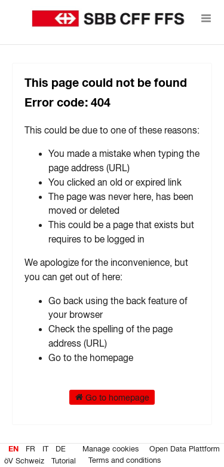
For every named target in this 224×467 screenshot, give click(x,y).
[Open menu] (206, 18)
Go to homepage (112, 397)
